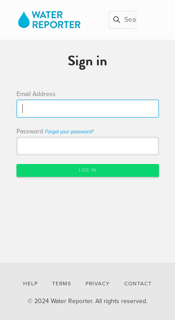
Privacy (97, 283)
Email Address (36, 94)
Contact (138, 283)
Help (30, 283)
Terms (61, 283)
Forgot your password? (69, 132)
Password (55, 131)
